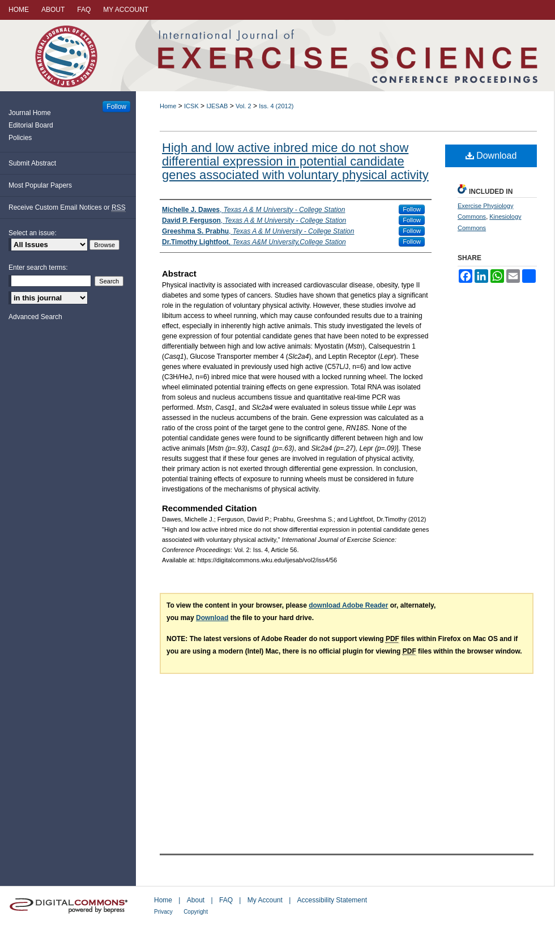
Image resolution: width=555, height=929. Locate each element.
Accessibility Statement (332, 900)
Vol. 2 (243, 106)
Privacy (163, 912)
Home (168, 106)
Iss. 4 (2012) (276, 106)
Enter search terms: (38, 268)
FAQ (226, 900)
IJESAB (217, 106)
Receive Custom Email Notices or (67, 207)
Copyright (195, 912)
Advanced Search (35, 317)
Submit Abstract (32, 163)
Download (491, 155)
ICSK (191, 106)
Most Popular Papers (40, 185)
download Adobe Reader (348, 605)
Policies (20, 138)
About (195, 900)
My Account (265, 900)
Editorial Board (30, 125)
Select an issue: (32, 233)
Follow (412, 209)
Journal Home (29, 113)
